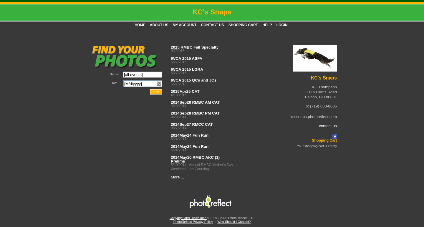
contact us (328, 126)
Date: (114, 83)
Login (282, 25)
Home (140, 25)
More (175, 177)
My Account (185, 25)
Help (267, 25)
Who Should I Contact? (234, 221)
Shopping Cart (243, 25)
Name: (114, 74)
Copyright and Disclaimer (188, 218)
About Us (159, 25)
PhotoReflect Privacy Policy (193, 221)
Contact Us (212, 25)
